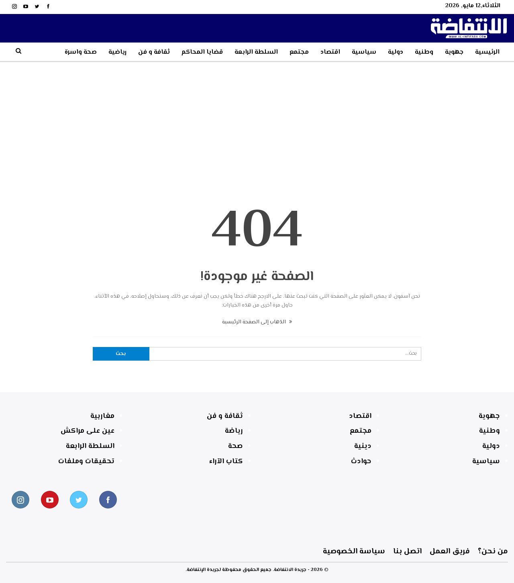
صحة (235, 446)
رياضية (117, 52)
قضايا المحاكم (202, 52)
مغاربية (102, 416)
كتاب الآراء (226, 461)
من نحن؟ (416, 551)
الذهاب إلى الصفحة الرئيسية (257, 322)
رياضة (234, 431)
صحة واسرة (81, 52)
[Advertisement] (257, 122)
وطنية (424, 52)
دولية (395, 52)
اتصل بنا (175, 551)
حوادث (361, 461)
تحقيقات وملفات (86, 461)
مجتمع (299, 52)
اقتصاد (330, 52)
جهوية (454, 52)
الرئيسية (487, 52)
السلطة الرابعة (256, 52)
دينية (362, 446)
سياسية (364, 52)
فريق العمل (295, 551)
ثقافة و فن (154, 52)
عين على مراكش (87, 431)
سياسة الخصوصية (45, 551)
